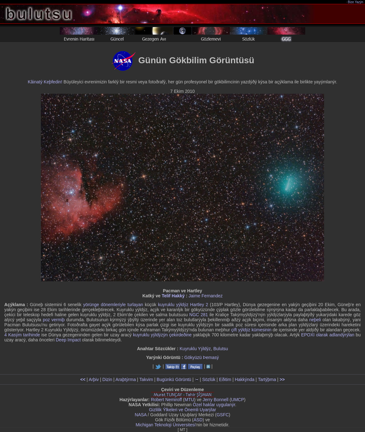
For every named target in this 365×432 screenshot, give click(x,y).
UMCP (237, 399)
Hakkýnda (244, 379)
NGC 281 (198, 314)
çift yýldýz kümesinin (251, 329)
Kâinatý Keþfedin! (45, 81)
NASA (140, 414)
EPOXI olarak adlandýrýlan (327, 334)
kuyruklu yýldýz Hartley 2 (183, 304)
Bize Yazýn (355, 2)
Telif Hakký (173, 295)
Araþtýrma (125, 379)
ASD (198, 419)
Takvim (146, 379)
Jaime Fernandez (205, 295)
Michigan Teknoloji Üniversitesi (165, 424)
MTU (189, 399)
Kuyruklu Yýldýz (195, 348)
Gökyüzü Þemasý (201, 357)
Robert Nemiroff (166, 399)
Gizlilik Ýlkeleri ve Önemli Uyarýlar (182, 409)
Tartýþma (267, 379)
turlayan (135, 304)
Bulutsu (220, 348)
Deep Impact (68, 339)
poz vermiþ (54, 319)
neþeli (315, 319)
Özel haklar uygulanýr (214, 404)
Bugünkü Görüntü (174, 379)
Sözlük (208, 379)
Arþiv (94, 379)
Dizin (107, 379)
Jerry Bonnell (215, 399)
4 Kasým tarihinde (22, 334)
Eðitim (225, 379)
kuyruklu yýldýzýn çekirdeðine (162, 334)
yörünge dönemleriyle (104, 304)
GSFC (222, 414)
